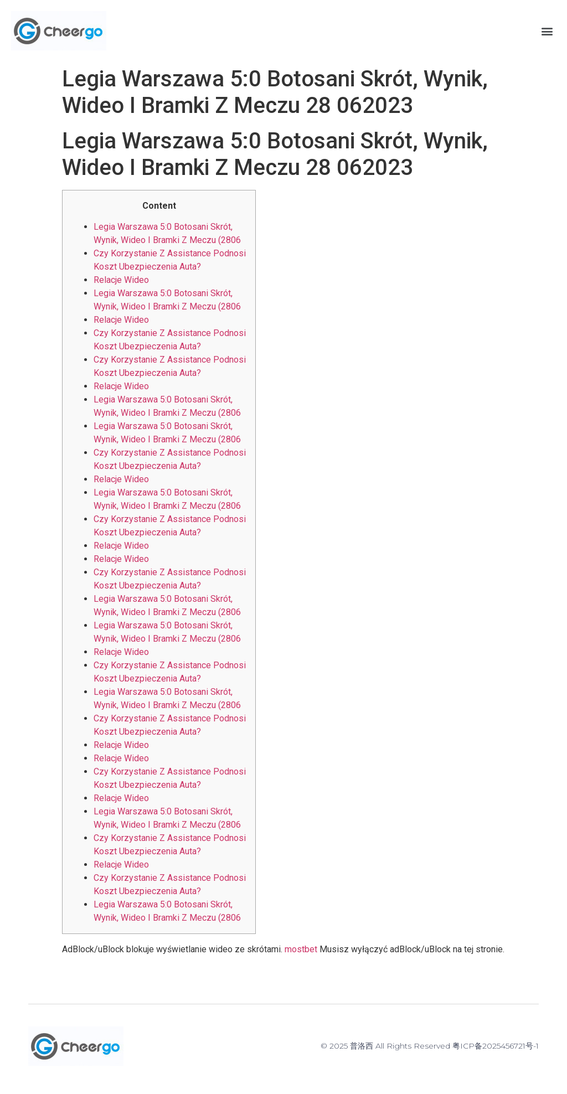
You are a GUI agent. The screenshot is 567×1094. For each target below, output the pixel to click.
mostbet (301, 949)
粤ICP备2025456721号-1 (495, 1046)
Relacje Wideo (121, 280)
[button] (547, 31)
